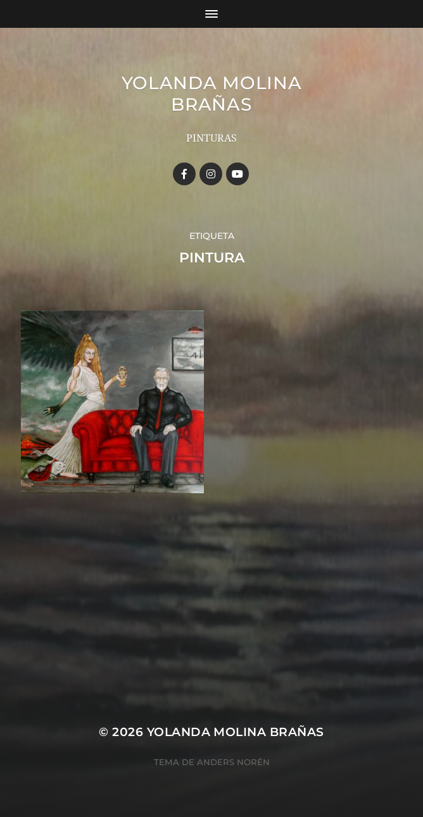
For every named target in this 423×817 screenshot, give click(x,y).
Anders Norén (233, 762)
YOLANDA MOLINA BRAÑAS (212, 93)
